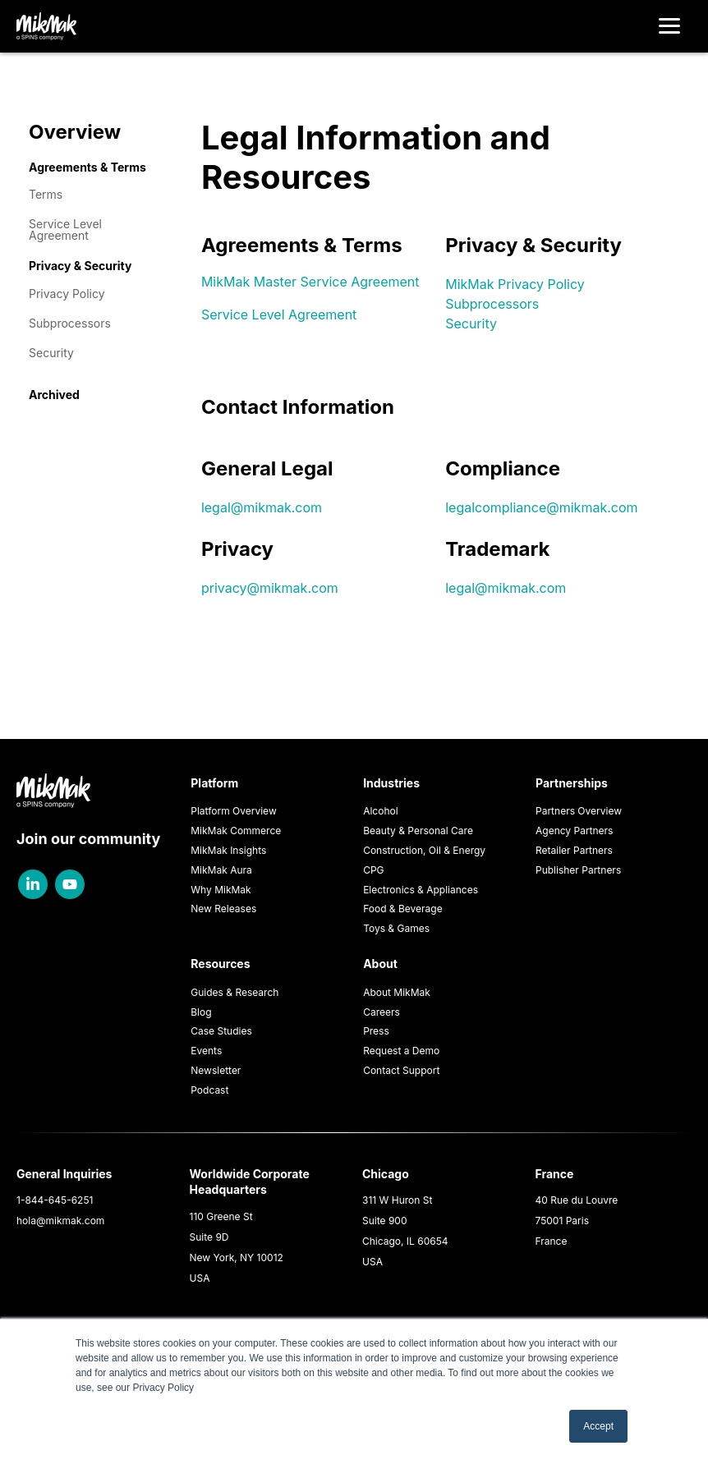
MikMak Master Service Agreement (310, 281)
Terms (45, 194)
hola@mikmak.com (60, 1220)
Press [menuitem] (376, 1031)
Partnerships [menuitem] (572, 783)
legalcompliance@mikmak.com (541, 507)
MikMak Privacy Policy (515, 284)
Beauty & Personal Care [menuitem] (418, 830)
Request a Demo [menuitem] (401, 1050)
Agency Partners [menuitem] (574, 830)
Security (51, 353)
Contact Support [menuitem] (401, 1070)
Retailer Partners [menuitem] (574, 850)
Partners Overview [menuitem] (579, 811)
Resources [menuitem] (220, 964)
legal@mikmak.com (261, 507)
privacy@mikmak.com (269, 588)
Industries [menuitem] (391, 783)
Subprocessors (70, 323)
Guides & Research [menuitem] (234, 992)
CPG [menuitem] (373, 870)
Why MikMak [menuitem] (221, 889)
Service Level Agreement (65, 229)
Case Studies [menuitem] (221, 1031)
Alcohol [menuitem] (380, 811)
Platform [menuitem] (214, 783)
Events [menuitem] (206, 1050)
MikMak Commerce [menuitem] (236, 830)
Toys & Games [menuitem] (396, 928)
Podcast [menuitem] (209, 1090)
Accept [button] (598, 1426)
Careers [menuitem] (381, 1012)
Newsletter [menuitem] (216, 1070)
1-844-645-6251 (54, 1200)
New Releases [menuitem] (223, 908)
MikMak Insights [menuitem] (228, 850)
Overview (75, 132)
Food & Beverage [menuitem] (403, 908)
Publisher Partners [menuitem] (578, 870)
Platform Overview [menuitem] (233, 811)
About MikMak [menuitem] (396, 992)
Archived (54, 395)
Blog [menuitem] (201, 1012)
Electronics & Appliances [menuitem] (420, 889)
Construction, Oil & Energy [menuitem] (424, 850)
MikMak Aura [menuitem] (221, 870)
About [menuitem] (380, 964)
